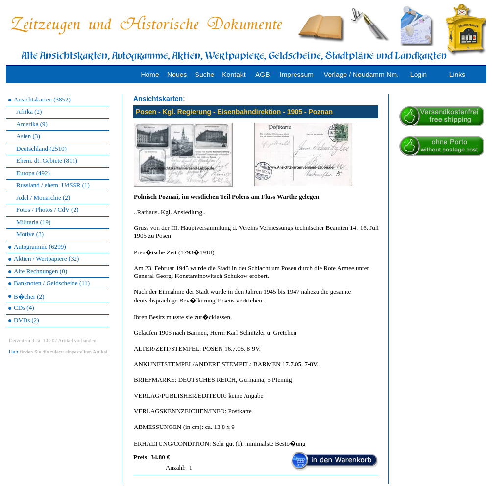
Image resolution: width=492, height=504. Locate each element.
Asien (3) (28, 136)
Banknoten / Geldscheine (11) (52, 283)
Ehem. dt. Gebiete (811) (46, 160)
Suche (205, 74)
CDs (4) (24, 307)
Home (150, 74)
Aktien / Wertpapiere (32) (46, 258)
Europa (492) (33, 172)
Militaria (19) (33, 222)
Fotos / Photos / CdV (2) (47, 209)
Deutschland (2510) (41, 148)
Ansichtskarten (158, 98)
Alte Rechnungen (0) (40, 271)
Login (418, 74)
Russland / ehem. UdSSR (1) (53, 185)
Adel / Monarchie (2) (43, 197)
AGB (262, 74)
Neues (177, 74)
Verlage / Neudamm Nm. (361, 74)
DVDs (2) (26, 320)
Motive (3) (30, 234)
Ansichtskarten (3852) (42, 99)
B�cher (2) (29, 296)
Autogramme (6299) (40, 246)
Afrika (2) (29, 111)
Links (457, 74)
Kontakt (233, 74)
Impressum (297, 74)
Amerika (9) (32, 123)
